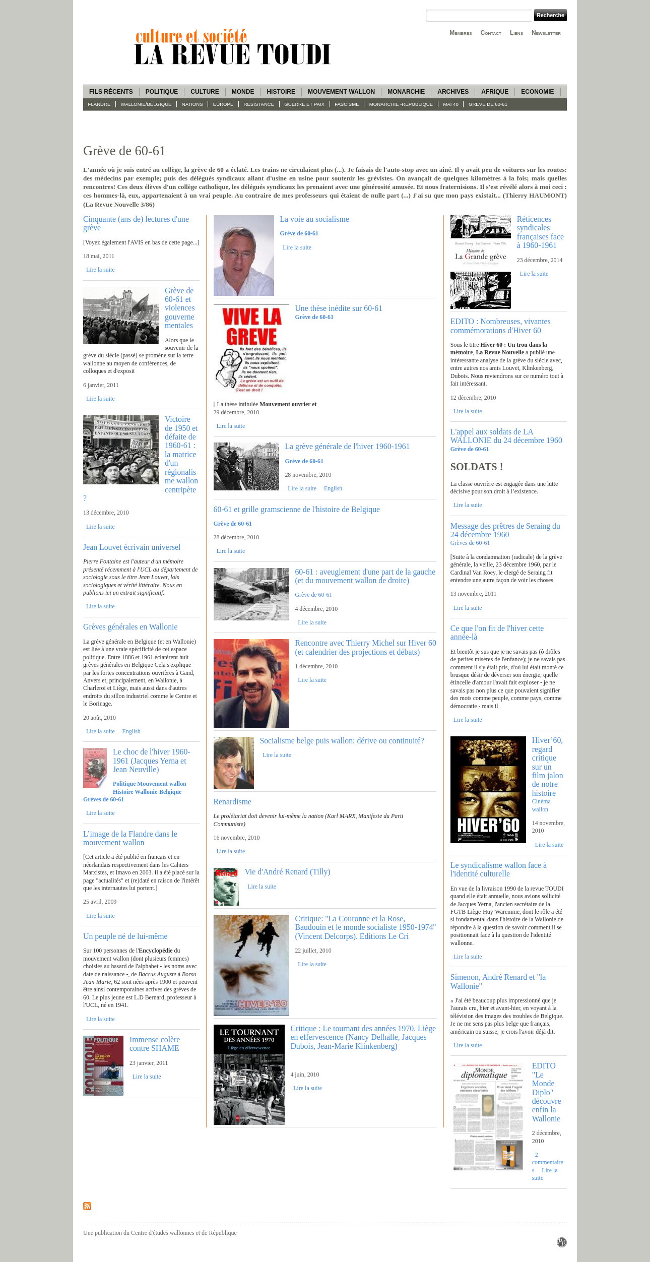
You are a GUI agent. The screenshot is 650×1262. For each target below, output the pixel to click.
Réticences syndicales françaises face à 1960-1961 (540, 232)
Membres (460, 32)
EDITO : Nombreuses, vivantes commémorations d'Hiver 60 (500, 325)
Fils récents (111, 91)
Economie (537, 91)
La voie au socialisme (314, 219)
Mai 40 (450, 104)
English (131, 731)
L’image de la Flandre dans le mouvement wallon (130, 838)
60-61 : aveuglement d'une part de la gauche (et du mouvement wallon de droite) (365, 576)
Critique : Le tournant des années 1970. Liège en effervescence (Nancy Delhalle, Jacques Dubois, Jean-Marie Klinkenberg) (363, 1037)
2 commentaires (547, 1162)
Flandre (99, 104)
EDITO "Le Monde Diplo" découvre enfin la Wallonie (546, 1092)
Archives (453, 91)
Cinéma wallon (541, 805)
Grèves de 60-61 (470, 542)
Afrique (494, 91)
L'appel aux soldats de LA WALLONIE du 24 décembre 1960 (506, 436)
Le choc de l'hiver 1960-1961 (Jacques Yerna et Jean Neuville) (151, 760)
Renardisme (232, 801)
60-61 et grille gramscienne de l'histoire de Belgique (297, 509)
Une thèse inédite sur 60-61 (338, 308)
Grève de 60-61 (488, 104)
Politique (162, 91)
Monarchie (406, 91)
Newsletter (546, 32)
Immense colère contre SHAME (154, 1043)
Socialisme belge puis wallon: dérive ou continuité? (341, 740)
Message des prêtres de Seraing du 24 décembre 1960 (505, 530)
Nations (192, 104)
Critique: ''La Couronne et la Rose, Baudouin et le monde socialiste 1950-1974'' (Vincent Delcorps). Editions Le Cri (365, 927)
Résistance (259, 104)
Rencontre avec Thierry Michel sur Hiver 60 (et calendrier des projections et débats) (365, 647)
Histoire (281, 91)
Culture (204, 91)
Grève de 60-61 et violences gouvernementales (180, 308)
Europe (223, 104)
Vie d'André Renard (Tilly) (287, 871)
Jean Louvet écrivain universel (131, 547)
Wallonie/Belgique (146, 104)
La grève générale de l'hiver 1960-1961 (347, 446)
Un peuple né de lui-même (125, 936)
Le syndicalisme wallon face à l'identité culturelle (498, 869)
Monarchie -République (401, 104)
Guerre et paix (304, 104)
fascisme (347, 104)
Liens (516, 32)
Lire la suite (100, 269)
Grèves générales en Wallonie (130, 626)
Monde (243, 91)
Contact (491, 32)
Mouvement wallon (341, 91)
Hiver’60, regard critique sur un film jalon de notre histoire (547, 766)
